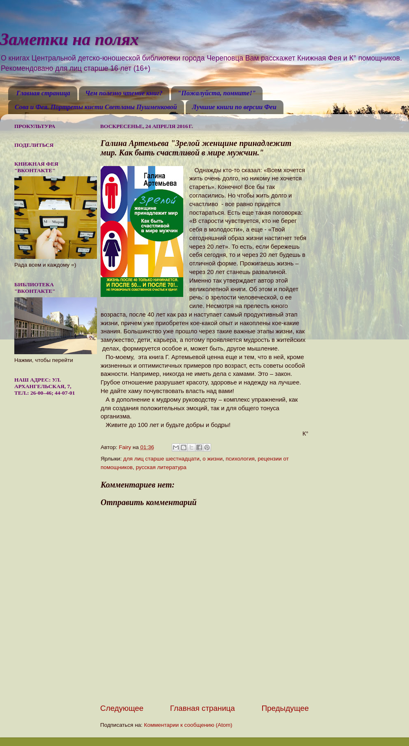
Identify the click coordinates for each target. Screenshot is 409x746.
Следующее (122, 708)
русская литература (161, 467)
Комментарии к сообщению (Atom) (188, 725)
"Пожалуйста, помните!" (217, 93)
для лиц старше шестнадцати (161, 459)
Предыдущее (285, 708)
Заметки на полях (69, 39)
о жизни (212, 459)
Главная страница (43, 93)
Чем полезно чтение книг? (124, 93)
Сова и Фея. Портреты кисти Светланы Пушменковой (96, 106)
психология (240, 459)
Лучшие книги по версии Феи (234, 106)
